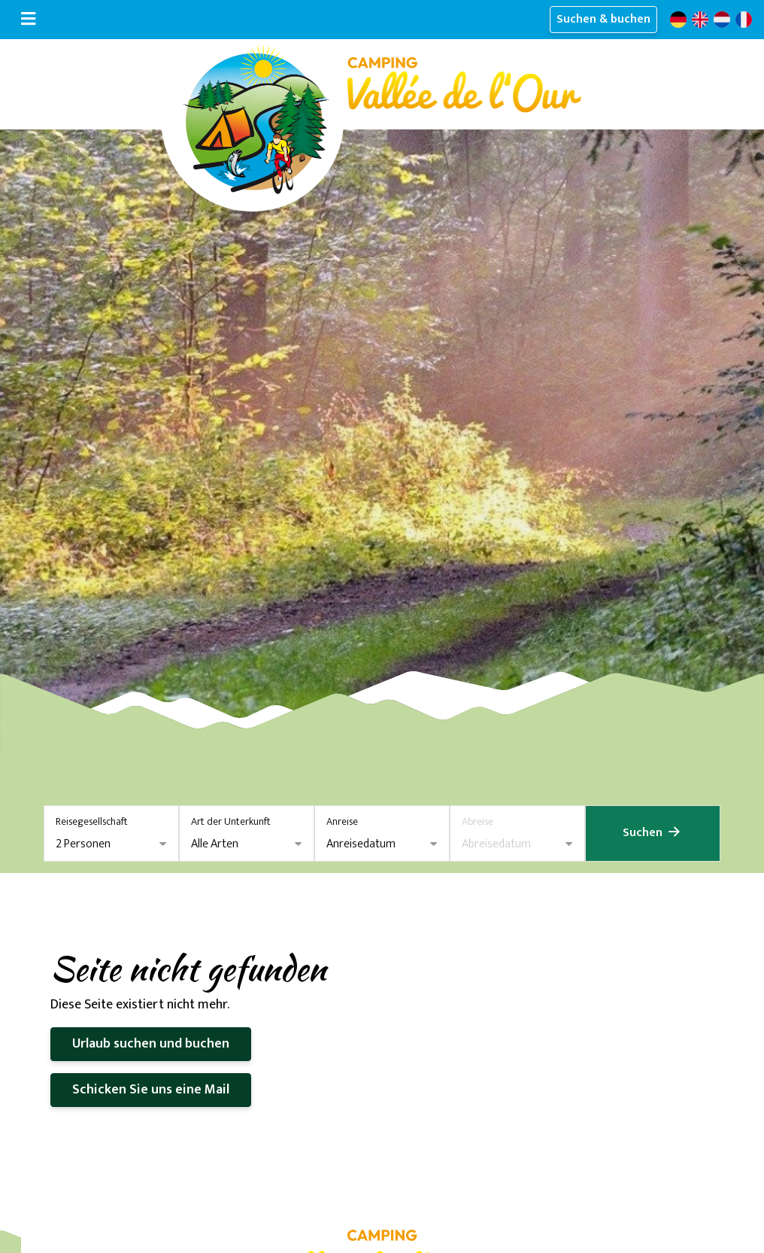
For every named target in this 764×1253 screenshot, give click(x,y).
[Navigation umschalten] (28, 19)
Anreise (342, 821)
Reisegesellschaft (92, 821)
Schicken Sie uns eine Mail (150, 1089)
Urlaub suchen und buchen (150, 1044)
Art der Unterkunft (231, 821)
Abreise (477, 821)
